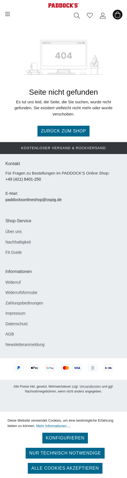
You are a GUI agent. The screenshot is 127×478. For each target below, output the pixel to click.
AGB (9, 334)
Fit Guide (13, 252)
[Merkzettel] (89, 14)
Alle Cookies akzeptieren (65, 468)
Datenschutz (16, 323)
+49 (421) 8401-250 (23, 179)
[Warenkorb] (117, 14)
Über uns (13, 231)
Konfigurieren (65, 438)
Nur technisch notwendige (65, 453)
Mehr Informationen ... (53, 426)
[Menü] (7, 14)
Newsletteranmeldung (24, 344)
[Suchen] (76, 14)
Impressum (15, 313)
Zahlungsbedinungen (24, 303)
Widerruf (13, 282)
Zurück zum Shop (63, 131)
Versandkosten (90, 386)
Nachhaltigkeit (18, 242)
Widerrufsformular (21, 292)
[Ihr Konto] (102, 14)
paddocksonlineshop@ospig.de (33, 199)
